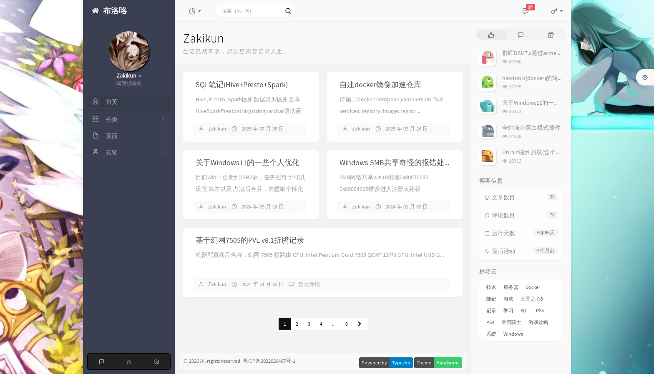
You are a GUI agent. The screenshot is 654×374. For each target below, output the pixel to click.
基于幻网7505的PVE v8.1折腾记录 (250, 240)
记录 (491, 310)
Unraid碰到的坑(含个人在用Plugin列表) (552, 152)
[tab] (491, 34)
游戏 (508, 299)
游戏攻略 (538, 322)
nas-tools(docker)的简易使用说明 (544, 78)
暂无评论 (309, 284)
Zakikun (217, 128)
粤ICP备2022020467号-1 (269, 360)
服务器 (510, 287)
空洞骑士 (511, 322)
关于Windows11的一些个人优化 (247, 162)
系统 (491, 334)
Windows (513, 334)
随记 (491, 299)
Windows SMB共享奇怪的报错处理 (396, 162)
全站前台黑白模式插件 (531, 127)
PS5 (540, 310)
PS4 (490, 322)
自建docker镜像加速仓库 (380, 84)
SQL (525, 310)
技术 (491, 287)
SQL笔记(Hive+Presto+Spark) (242, 84)
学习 (508, 310)
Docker (533, 287)
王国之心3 (532, 299)
